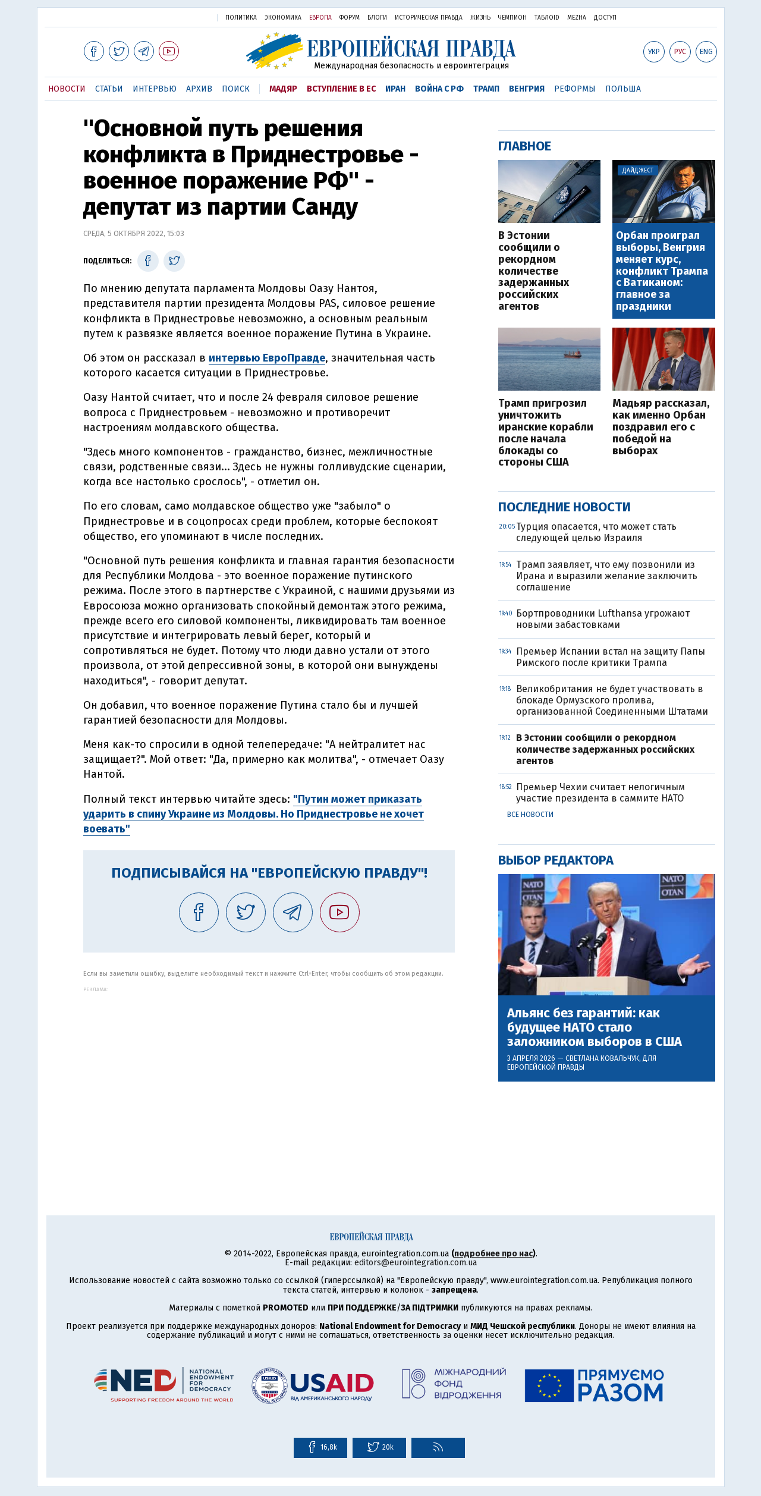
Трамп (486, 89)
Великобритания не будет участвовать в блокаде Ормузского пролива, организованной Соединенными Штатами (612, 700)
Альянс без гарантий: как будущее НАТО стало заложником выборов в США (594, 1027)
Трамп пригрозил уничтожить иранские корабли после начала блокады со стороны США (545, 433)
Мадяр (283, 89)
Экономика (283, 17)
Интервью (155, 89)
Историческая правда (429, 17)
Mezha (576, 17)
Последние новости (564, 507)
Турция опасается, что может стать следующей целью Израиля (596, 532)
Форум (349, 17)
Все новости (530, 814)
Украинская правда (177, 16)
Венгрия (527, 89)
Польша (623, 89)
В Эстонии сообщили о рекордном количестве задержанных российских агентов (533, 271)
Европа (320, 17)
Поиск (236, 89)
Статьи (109, 89)
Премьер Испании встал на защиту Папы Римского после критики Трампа (610, 657)
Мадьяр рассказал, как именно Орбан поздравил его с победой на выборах (660, 427)
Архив (199, 89)
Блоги (377, 17)
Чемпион (512, 17)
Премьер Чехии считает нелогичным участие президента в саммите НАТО (600, 792)
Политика (241, 17)
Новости (67, 89)
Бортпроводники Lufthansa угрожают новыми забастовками (603, 619)
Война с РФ (439, 89)
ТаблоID (546, 17)
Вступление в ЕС (341, 89)
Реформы (575, 89)
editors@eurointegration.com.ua (415, 1263)
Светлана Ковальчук (602, 1058)
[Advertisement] (269, 1075)
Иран (395, 89)
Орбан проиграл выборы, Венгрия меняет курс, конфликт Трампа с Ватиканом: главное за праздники (662, 271)
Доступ (605, 17)
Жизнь (480, 17)
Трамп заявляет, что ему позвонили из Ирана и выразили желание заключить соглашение (606, 576)
